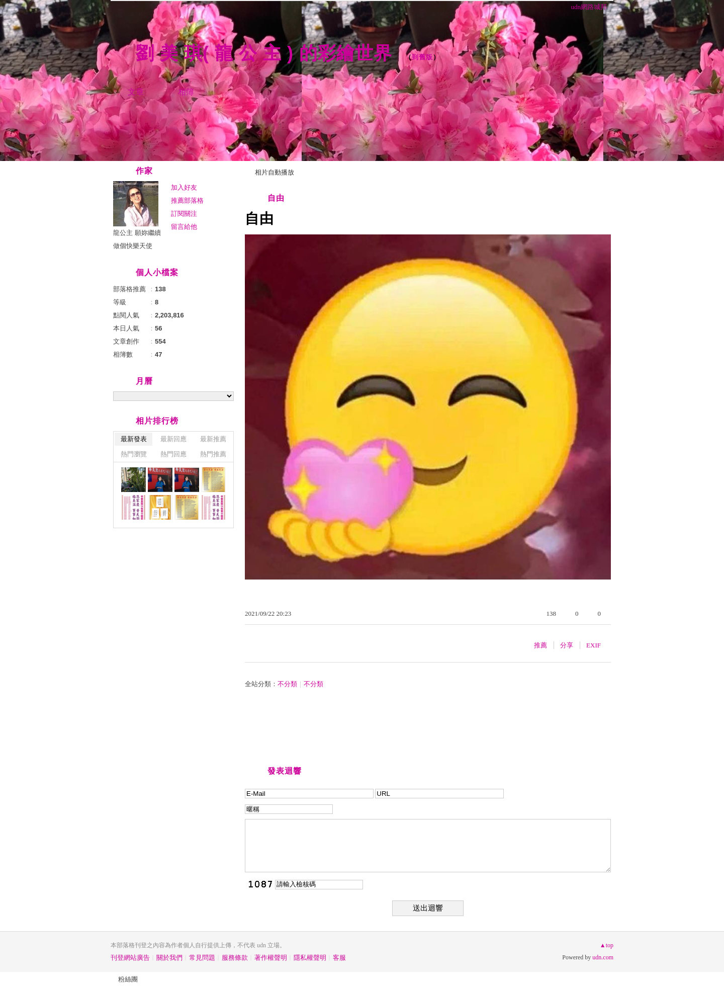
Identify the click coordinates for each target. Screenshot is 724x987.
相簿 (186, 92)
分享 (566, 645)
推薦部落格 (187, 200)
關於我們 (169, 957)
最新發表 (134, 439)
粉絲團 (128, 979)
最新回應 (173, 439)
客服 (339, 957)
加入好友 (184, 187)
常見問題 (202, 957)
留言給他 (184, 226)
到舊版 (422, 57)
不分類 (287, 684)
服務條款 (235, 957)
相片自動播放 (274, 172)
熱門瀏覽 (134, 454)
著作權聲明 (270, 957)
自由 (276, 198)
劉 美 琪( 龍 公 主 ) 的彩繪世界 (267, 53)
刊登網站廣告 (130, 957)
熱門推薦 (213, 454)
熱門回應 (173, 454)
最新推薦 (213, 439)
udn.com (602, 957)
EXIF (593, 645)
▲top (606, 945)
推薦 (540, 645)
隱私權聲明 (310, 957)
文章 (136, 92)
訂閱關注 (184, 213)
